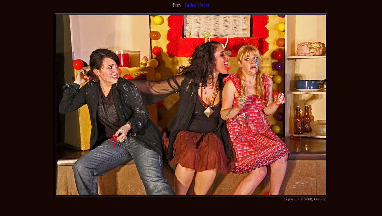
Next (204, 5)
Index (190, 5)
